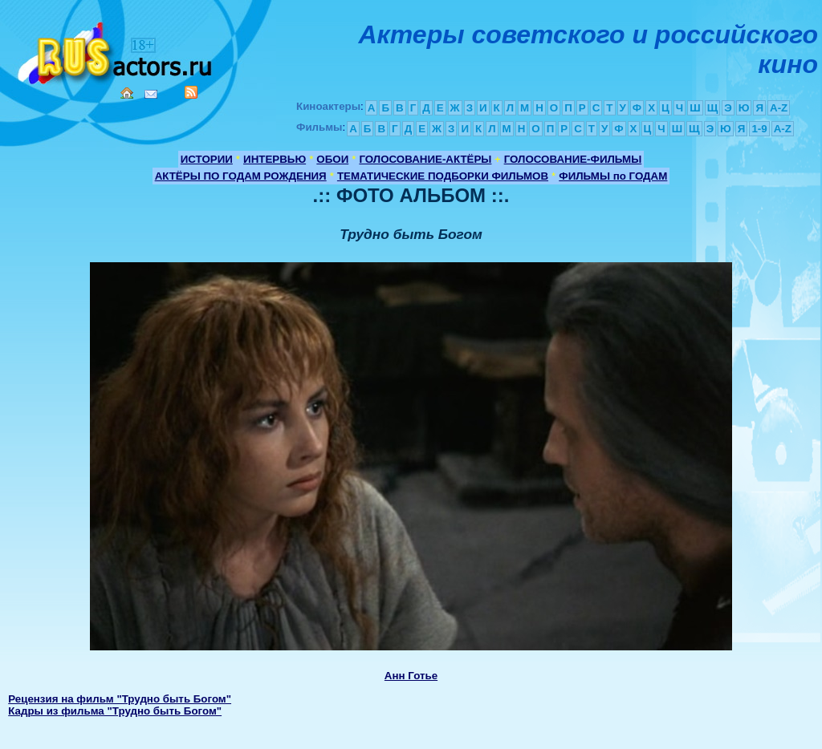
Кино (116, 50)
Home (126, 93)
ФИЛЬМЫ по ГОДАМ (613, 176)
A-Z (778, 108)
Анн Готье (411, 676)
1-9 (759, 129)
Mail (150, 94)
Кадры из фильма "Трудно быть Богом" (115, 711)
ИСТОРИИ (207, 159)
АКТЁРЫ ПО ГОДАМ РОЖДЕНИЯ (241, 176)
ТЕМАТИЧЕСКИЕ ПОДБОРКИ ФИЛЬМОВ (442, 176)
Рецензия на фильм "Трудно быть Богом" (119, 699)
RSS (191, 92)
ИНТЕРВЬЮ (274, 159)
